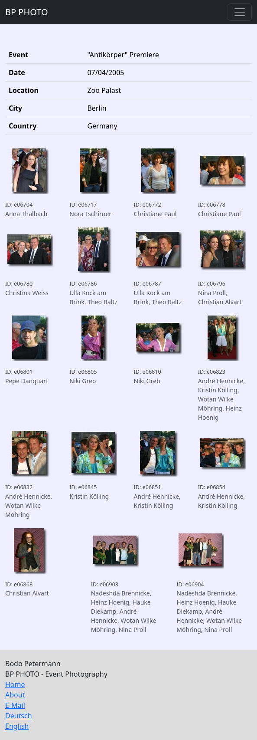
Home (15, 684)
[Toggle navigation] (240, 12)
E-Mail (15, 705)
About (15, 695)
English (17, 726)
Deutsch (18, 715)
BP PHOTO (26, 12)
